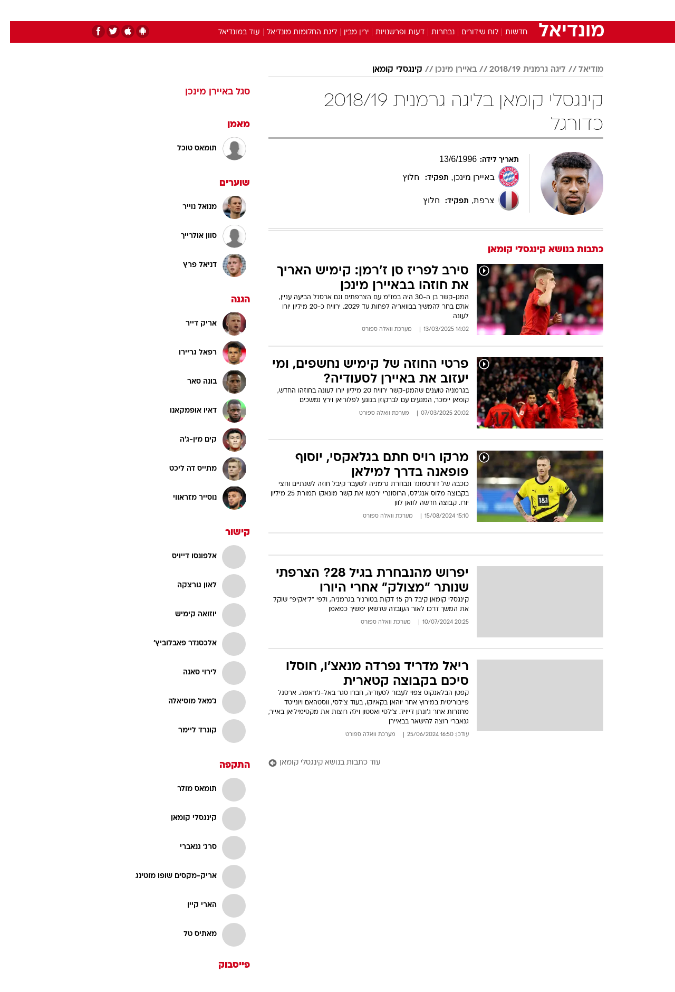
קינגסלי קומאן (387, 69)
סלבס (420, 10)
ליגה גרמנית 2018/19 (517, 69)
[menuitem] (517, 10)
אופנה (217, 10)
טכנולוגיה (256, 10)
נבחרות (433, 32)
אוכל (364, 10)
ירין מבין (346, 32)
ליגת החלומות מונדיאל (292, 32)
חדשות (524, 10)
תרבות (454, 10)
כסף (391, 10)
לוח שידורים (469, 32)
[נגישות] (14, 10)
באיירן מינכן (446, 69)
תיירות (295, 10)
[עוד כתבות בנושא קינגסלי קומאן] (425, 763)
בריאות (331, 10)
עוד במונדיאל (229, 32)
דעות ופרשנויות (389, 32)
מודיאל (580, 69)
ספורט (488, 10)
